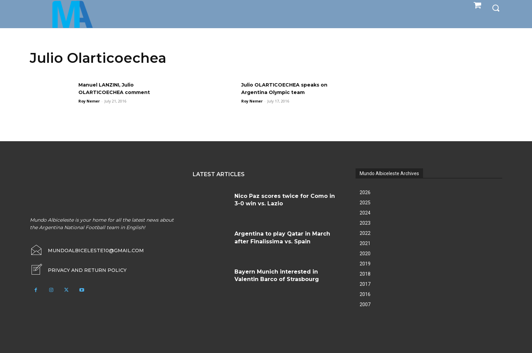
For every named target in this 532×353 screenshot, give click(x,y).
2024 (365, 213)
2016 (365, 294)
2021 (365, 243)
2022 (365, 233)
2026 (365, 192)
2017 (365, 284)
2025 (365, 202)
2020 (365, 253)
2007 (365, 304)
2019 (365, 263)
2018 (365, 274)
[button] (495, 7)
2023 (365, 223)
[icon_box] (78, 270)
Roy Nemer (89, 101)
